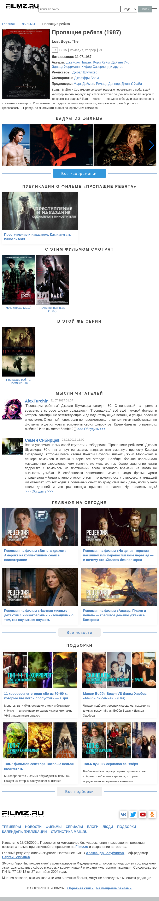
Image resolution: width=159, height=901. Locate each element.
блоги (92, 827)
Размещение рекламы (114, 888)
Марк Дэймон (83, 83)
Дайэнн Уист (121, 62)
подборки (126, 827)
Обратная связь (80, 888)
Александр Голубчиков (105, 853)
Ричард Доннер (108, 83)
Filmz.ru (82, 847)
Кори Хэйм (101, 62)
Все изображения (79, 174)
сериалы (74, 827)
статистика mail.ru (69, 832)
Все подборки (79, 792)
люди (108, 827)
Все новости (80, 632)
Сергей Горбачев (16, 857)
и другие (116, 66)
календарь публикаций (24, 832)
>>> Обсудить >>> (91, 429)
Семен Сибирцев (42, 440)
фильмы (53, 827)
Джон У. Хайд (132, 83)
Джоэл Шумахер (84, 72)
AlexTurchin (36, 401)
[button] (151, 145)
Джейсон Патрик (79, 62)
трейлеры (11, 827)
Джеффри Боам (86, 78)
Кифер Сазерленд (96, 66)
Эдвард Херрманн (66, 66)
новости (33, 827)
